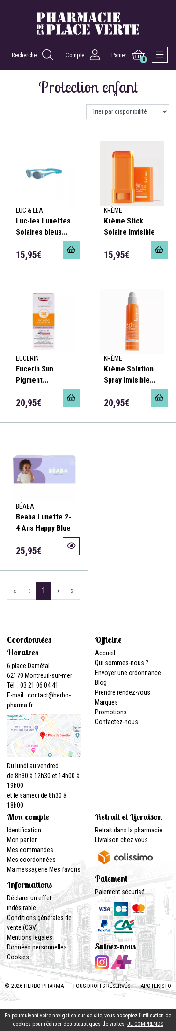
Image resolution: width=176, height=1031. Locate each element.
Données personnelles (37, 947)
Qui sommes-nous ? (121, 663)
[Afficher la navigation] (160, 55)
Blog (101, 682)
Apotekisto (155, 985)
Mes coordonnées (31, 859)
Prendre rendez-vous (122, 692)
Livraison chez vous (121, 840)
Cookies (18, 957)
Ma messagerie (27, 869)
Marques (106, 702)
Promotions (111, 712)
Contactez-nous (116, 722)
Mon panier (22, 840)
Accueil (105, 653)
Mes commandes (30, 849)
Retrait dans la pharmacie (128, 830)
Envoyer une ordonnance (128, 672)
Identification (24, 830)
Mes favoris (65, 869)
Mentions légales (29, 937)
